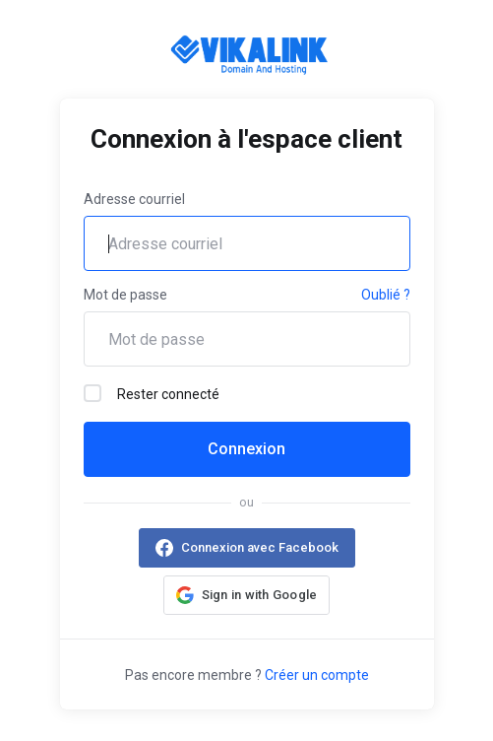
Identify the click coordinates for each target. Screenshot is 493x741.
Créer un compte (317, 675)
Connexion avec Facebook (260, 547)
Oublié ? (385, 295)
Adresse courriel (134, 199)
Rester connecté (151, 393)
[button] (247, 595)
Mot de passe (125, 295)
